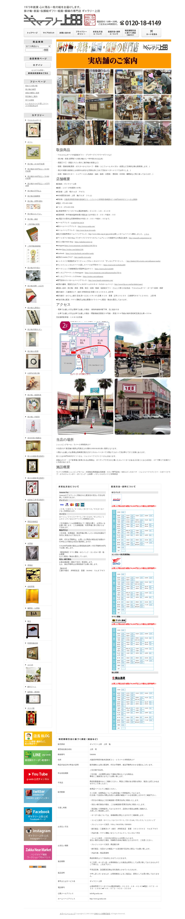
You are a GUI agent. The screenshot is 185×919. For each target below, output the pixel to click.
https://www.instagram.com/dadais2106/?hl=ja (81, 246)
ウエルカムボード (38, 128)
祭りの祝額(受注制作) (38, 464)
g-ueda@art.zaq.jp (77, 223)
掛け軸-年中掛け (38, 274)
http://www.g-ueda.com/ (86, 226)
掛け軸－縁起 (32, 219)
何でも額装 (29, 100)
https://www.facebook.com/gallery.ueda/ (80, 253)
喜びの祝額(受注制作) (38, 486)
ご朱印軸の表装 (38, 232)
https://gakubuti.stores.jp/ (83, 242)
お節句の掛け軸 (38, 381)
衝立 (38, 629)
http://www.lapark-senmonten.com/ (100, 280)
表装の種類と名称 (32, 93)
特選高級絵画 (38, 651)
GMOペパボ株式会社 (102, 914)
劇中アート (31, 687)
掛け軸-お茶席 (38, 359)
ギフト (38, 150)
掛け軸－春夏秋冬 (38, 403)
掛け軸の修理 (30, 89)
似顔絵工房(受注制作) (38, 508)
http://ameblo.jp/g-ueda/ (82, 257)
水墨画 (38, 551)
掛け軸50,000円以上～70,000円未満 (37, 177)
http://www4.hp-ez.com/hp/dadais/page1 (128, 284)
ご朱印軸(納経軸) (38, 254)
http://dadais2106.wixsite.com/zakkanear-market (143, 261)
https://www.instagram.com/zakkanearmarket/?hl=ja (103, 273)
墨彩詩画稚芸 (38, 530)
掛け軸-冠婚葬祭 (33, 196)
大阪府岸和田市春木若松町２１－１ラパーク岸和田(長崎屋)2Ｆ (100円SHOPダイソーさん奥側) (100, 199)
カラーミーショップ (67, 914)
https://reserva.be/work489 (104, 269)
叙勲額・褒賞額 (38, 697)
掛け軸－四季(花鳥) (38, 205)
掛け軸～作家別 (38, 425)
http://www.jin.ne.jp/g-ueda (85, 230)
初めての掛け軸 (31, 86)
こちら (146, 234)
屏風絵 (38, 573)
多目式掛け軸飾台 (38, 444)
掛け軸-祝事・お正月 (38, 294)
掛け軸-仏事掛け (38, 316)
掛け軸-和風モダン (38, 337)
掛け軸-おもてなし (34, 214)
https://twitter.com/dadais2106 (72, 250)
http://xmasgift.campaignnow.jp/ (140, 238)
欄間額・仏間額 (38, 612)
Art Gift (38, 673)
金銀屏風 (38, 594)
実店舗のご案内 (31, 96)
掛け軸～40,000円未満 (35, 164)
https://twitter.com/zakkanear (93, 276)
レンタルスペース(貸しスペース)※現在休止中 (36, 105)
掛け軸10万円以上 (34, 191)
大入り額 (38, 716)
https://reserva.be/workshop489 (114, 265)
